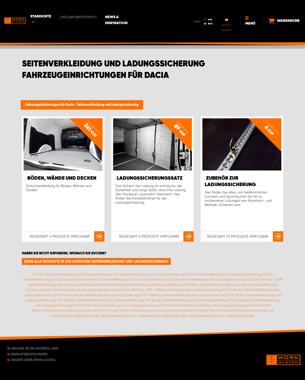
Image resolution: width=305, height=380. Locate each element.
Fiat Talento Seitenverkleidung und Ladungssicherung (183, 295)
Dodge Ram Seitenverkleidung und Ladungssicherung (211, 316)
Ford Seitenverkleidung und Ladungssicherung (224, 274)
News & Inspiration (129, 7)
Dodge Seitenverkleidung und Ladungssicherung (206, 279)
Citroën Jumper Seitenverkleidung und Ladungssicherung (71, 290)
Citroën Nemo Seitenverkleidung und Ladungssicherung (139, 285)
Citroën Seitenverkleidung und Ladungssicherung (71, 274)
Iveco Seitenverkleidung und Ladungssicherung (127, 279)
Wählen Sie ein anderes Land (35, 348)
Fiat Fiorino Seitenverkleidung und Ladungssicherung (96, 295)
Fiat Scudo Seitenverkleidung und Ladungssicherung (186, 300)
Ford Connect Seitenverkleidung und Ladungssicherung (204, 305)
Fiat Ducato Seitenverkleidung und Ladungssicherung (99, 300)
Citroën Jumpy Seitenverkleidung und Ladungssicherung (231, 285)
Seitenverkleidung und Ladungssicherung (108, 104)
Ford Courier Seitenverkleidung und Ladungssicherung (142, 310)
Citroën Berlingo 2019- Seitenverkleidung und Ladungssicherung (169, 290)
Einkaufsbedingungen (29, 354)
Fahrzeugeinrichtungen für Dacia (50, 104)
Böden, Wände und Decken (61, 178)
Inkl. (205, 6)
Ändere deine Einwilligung (33, 360)
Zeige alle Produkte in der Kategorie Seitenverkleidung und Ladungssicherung (96, 261)
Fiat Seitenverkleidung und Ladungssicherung (148, 274)
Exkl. (205, 10)
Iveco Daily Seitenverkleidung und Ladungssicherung (124, 316)
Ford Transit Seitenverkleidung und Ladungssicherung (115, 305)
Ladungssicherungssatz (149, 178)
